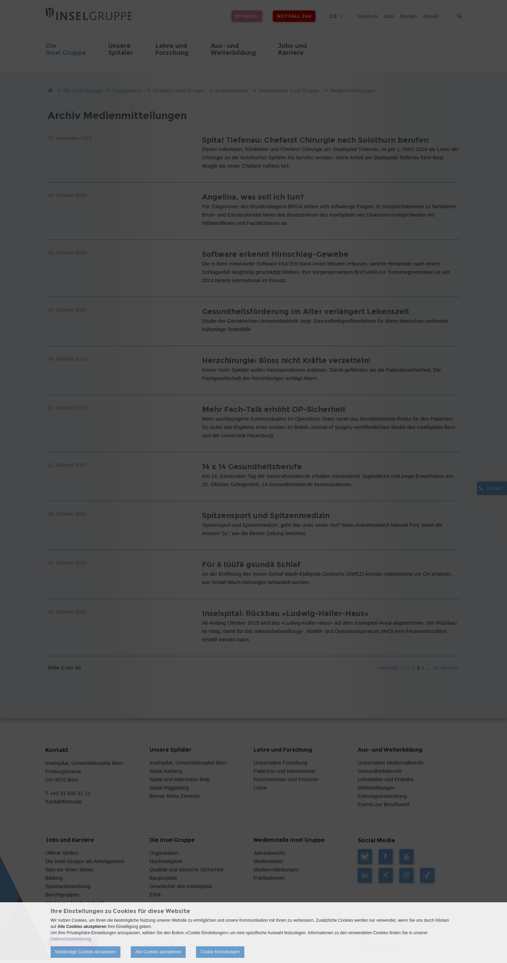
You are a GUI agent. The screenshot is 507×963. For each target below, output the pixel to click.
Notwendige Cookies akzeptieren (85, 951)
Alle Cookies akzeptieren (158, 951)
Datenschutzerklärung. (71, 939)
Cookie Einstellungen (220, 951)
